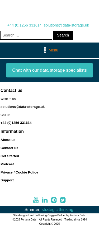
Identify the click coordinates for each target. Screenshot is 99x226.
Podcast (7, 164)
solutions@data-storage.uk (66, 25)
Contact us (9, 148)
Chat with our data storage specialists (49, 70)
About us (8, 140)
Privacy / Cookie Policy (19, 172)
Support (7, 180)
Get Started (10, 156)
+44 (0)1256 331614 (24, 25)
